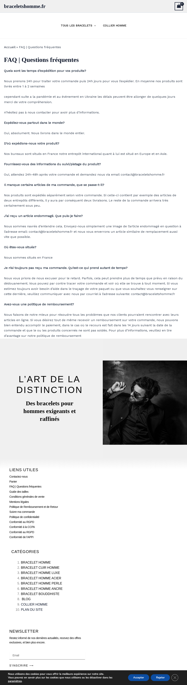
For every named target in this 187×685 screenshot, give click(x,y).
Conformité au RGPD (21, 522)
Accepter (135, 677)
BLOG (26, 599)
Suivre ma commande (22, 511)
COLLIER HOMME (113, 25)
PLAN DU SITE (32, 609)
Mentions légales (19, 501)
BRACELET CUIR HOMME (40, 567)
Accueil (9, 47)
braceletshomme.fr (25, 6)
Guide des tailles (18, 491)
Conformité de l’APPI (21, 537)
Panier (13, 481)
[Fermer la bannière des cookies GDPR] (174, 677)
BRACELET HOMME (36, 562)
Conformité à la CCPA (22, 527)
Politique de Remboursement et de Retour (33, 506)
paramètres (15, 681)
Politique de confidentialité (24, 517)
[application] (95, 25)
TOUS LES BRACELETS (79, 25)
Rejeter (159, 677)
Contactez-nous (18, 476)
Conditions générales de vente (26, 496)
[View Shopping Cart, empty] (179, 6)
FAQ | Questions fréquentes (25, 486)
